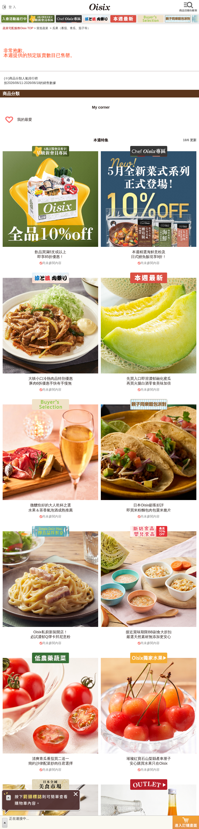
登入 (10, 7)
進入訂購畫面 (186, 822)
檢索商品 (188, 7)
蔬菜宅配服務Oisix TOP (18, 28)
